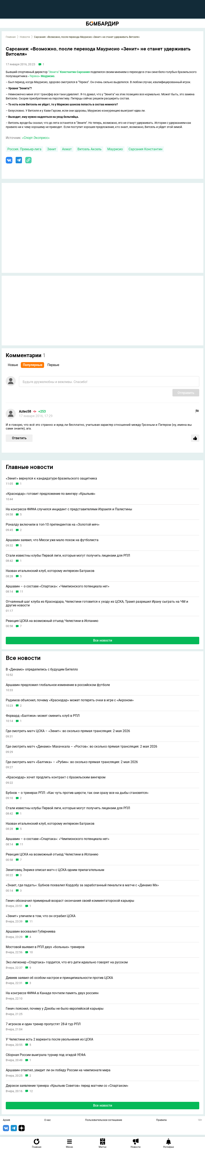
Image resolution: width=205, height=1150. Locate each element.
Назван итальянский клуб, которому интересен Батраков (50, 571)
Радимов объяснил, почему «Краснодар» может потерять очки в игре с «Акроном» (70, 700)
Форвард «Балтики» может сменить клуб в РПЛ (43, 716)
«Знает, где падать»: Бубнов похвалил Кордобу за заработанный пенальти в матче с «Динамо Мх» (82, 885)
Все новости (102, 640)
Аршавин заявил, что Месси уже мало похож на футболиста (52, 540)
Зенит (51, 149)
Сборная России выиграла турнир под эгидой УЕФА (46, 1055)
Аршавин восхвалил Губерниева (30, 931)
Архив (6, 1120)
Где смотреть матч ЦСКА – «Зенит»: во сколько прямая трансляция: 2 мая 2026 (68, 731)
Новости (25, 37)
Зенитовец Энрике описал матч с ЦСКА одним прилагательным (55, 870)
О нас (47, 1120)
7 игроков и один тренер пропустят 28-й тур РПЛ (43, 1024)
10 (31, 952)
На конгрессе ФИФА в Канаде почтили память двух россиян (52, 993)
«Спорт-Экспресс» (36, 138)
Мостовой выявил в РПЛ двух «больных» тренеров (45, 947)
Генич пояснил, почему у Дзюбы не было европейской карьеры (54, 1008)
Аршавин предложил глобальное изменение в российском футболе (58, 685)
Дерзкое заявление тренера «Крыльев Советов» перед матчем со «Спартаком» (67, 1086)
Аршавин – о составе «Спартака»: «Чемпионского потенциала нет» (57, 586)
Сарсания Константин (145, 149)
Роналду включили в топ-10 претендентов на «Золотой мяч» (53, 524)
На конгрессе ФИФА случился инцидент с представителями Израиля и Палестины (69, 509)
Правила (161, 1120)
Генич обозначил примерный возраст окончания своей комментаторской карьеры (70, 901)
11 (21, 591)
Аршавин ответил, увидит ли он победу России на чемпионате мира (58, 1070)
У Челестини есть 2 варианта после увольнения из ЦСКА (49, 1039)
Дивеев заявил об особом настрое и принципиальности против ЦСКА (59, 978)
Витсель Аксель (89, 149)
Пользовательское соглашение (103, 1120)
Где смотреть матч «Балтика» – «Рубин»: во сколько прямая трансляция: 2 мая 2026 (72, 762)
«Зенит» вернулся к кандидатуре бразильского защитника (51, 478)
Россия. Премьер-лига (24, 149)
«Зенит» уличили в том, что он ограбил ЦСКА (40, 916)
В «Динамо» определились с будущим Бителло (42, 669)
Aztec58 (25, 411)
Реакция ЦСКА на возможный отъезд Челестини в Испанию (52, 621)
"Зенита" (53, 72)
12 (31, 1091)
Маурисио (115, 149)
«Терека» (34, 76)
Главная (11, 37)
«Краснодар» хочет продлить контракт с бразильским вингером (55, 777)
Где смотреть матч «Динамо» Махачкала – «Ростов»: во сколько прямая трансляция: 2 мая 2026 (81, 746)
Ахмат (67, 149)
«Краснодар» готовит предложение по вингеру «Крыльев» (50, 494)
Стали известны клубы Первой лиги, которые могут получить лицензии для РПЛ (68, 555)
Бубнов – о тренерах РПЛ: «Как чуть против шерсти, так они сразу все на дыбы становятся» (77, 793)
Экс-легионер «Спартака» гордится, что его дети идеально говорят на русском (67, 962)
